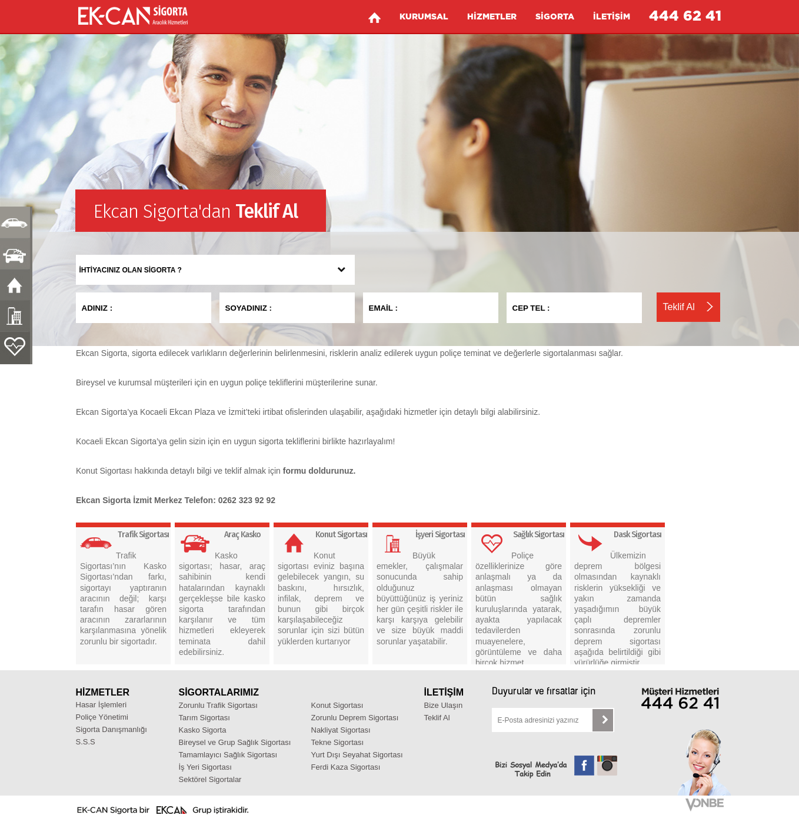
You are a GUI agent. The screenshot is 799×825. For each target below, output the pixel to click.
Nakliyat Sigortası (341, 730)
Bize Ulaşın (443, 705)
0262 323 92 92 (246, 500)
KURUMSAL (424, 17)
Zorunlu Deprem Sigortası (355, 717)
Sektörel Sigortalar (210, 779)
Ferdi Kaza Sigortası (346, 767)
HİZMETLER (492, 17)
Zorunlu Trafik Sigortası (218, 705)
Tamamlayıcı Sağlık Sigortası (228, 754)
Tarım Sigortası (204, 717)
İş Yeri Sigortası (205, 767)
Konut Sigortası (337, 705)
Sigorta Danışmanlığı (111, 729)
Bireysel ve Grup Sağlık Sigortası (235, 742)
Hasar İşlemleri (101, 704)
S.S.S (85, 741)
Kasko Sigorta (203, 730)
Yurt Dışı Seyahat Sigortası (357, 754)
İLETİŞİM (611, 17)
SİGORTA (554, 17)
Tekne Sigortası (337, 742)
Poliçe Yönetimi (102, 717)
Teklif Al (437, 717)
